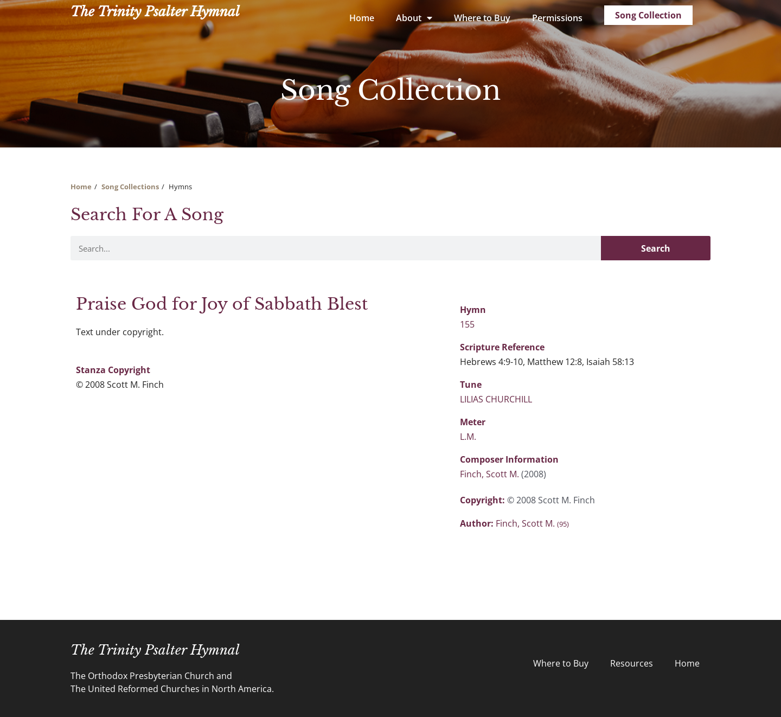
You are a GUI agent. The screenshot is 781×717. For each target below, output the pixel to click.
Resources (631, 663)
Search (655, 248)
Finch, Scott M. (490, 474)
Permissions (557, 18)
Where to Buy (482, 18)
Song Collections (130, 186)
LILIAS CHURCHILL (496, 399)
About (414, 18)
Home (361, 18)
